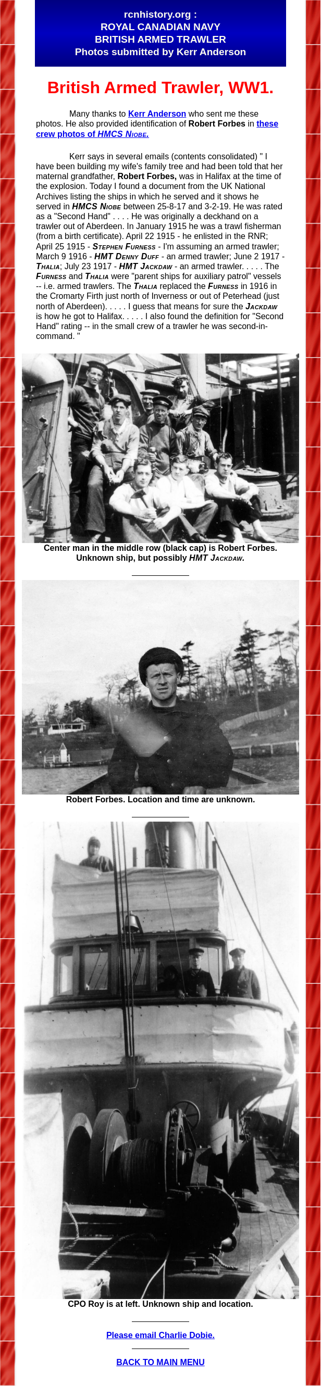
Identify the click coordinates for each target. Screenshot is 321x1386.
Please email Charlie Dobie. (160, 1335)
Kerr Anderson (157, 113)
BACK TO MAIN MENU (160, 1362)
